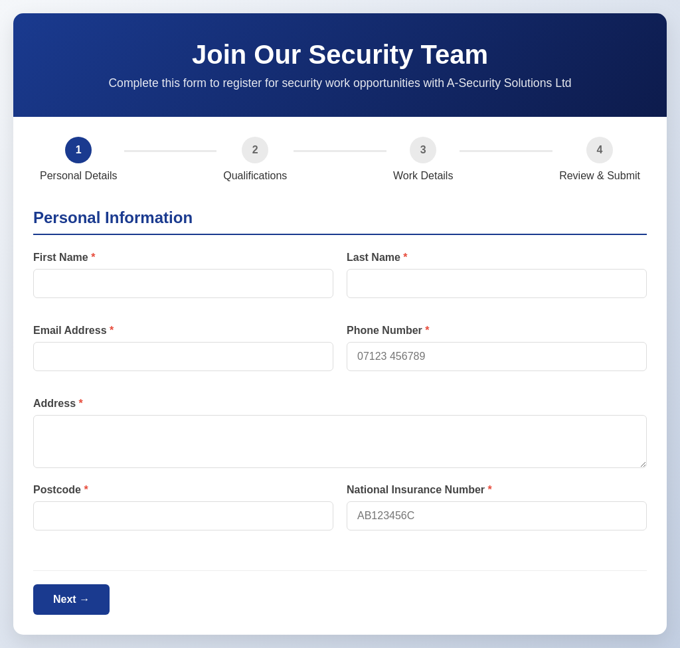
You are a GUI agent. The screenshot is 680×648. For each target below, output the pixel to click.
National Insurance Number (416, 489)
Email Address (70, 330)
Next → (71, 599)
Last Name (373, 257)
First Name (60, 257)
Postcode (57, 489)
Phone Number (384, 330)
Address (54, 403)
